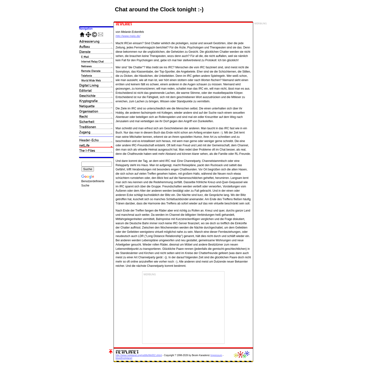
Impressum (216, 355)
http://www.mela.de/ (128, 36)
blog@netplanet (124, 358)
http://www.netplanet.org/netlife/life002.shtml (139, 355)
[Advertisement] (183, 309)
